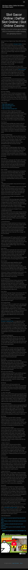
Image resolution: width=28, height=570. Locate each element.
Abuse (21, 563)
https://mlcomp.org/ (7, 107)
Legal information (15, 563)
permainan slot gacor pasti (10, 507)
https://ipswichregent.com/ (8, 105)
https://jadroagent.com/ (8, 104)
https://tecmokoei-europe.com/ (9, 108)
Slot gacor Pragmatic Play (7, 321)
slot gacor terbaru (18, 44)
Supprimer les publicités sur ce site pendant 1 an (14, 530)
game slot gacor (22, 69)
